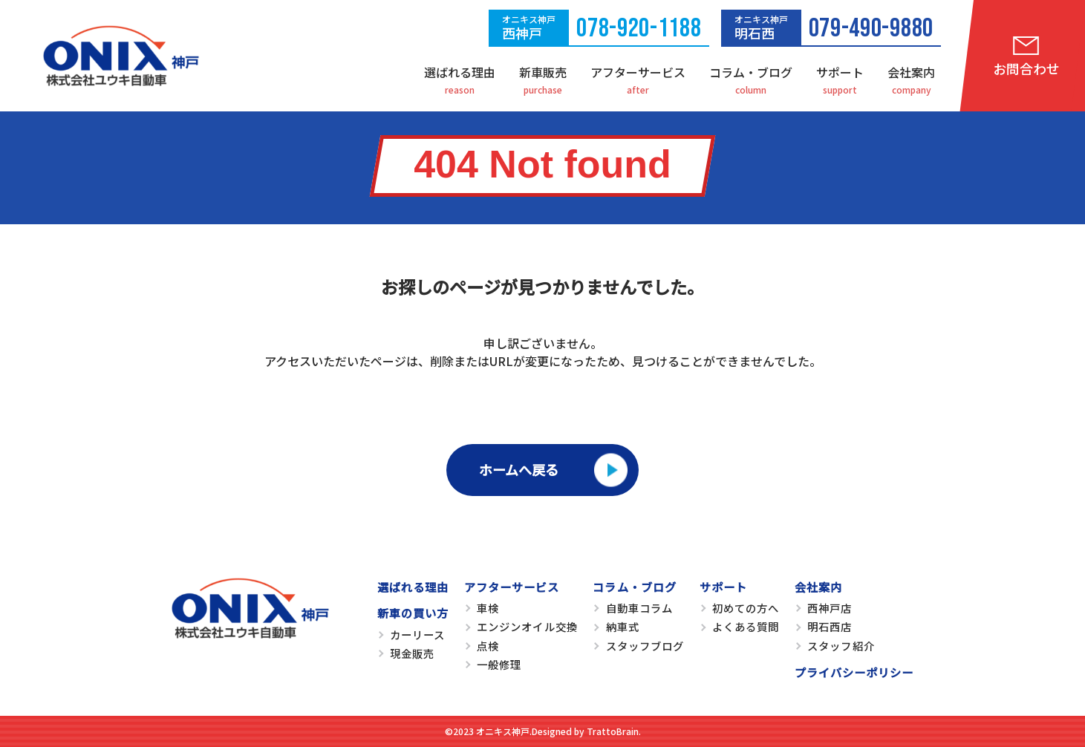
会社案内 (911, 72)
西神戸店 (829, 608)
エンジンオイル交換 (527, 626)
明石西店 (829, 626)
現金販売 (412, 653)
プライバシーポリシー (854, 672)
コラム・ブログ (750, 72)
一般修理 (499, 664)
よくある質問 (745, 626)
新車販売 (543, 72)
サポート (840, 72)
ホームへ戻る (518, 469)
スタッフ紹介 (840, 645)
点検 (488, 645)
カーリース (417, 634)
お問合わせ (1026, 68)
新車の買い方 (413, 612)
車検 (488, 608)
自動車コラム (639, 608)
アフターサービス (637, 72)
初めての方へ (745, 608)
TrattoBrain (613, 731)
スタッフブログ (645, 645)
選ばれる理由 (459, 72)
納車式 (622, 626)
